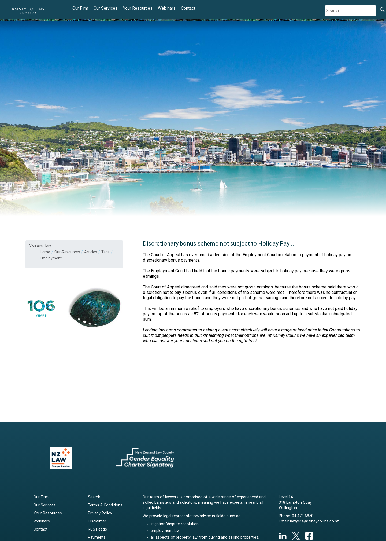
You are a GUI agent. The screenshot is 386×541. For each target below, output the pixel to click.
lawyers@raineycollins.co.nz (314, 521)
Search (94, 497)
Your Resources (138, 8)
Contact (188, 8)
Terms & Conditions (105, 505)
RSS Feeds (97, 529)
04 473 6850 (302, 516)
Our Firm (80, 8)
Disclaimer (97, 521)
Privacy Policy (100, 513)
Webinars (167, 8)
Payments (97, 537)
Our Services (106, 8)
